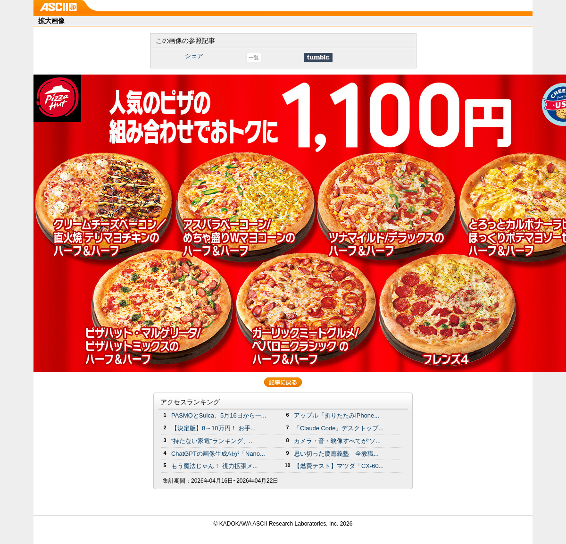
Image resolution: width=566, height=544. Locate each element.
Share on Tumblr (318, 57)
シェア (194, 55)
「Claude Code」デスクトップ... (338, 428)
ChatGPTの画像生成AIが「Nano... (218, 453)
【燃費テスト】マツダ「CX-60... (338, 465)
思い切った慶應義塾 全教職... (336, 453)
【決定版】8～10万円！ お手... (213, 428)
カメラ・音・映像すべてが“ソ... (337, 440)
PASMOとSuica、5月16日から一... (218, 415)
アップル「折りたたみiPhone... (336, 415)
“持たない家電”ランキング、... (212, 440)
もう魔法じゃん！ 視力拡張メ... (214, 465)
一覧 (254, 57)
